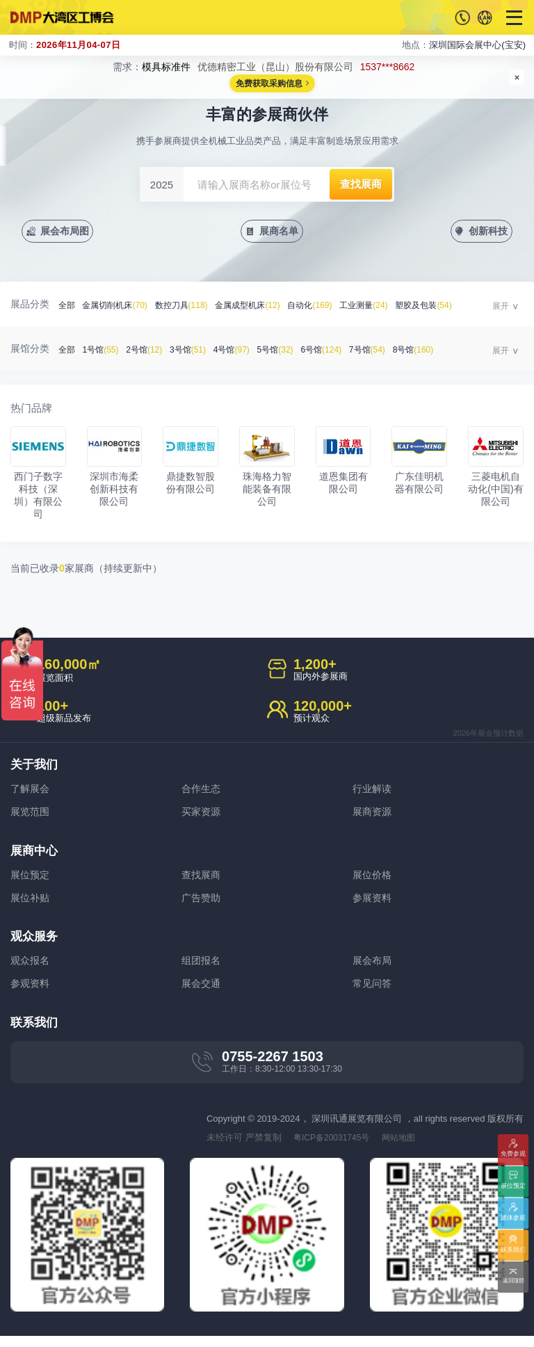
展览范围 (31, 815)
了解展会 (31, 791)
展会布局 (373, 969)
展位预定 (31, 880)
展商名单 (280, 232)
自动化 (331, 307)
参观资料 (31, 993)
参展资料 (373, 904)
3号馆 (198, 351)
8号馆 (444, 351)
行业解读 (373, 791)
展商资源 (373, 815)
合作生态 (202, 791)
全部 (67, 307)
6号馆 (344, 351)
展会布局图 (68, 232)
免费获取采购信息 (269, 84)
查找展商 (202, 880)
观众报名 (31, 969)
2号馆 (151, 351)
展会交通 (202, 993)
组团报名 (202, 969)
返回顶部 (513, 1282)
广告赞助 (202, 904)
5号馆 (294, 351)
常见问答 (373, 993)
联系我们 (513, 1251)
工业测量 (390, 307)
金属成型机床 (264, 307)
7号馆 (394, 351)
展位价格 (373, 880)
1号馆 (104, 351)
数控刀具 (191, 307)
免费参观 (513, 1155)
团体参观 (513, 1219)
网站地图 (407, 1148)
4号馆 (246, 351)
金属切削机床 (120, 307)
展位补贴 (31, 904)
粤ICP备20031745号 (335, 1148)
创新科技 (487, 232)
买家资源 (202, 815)
